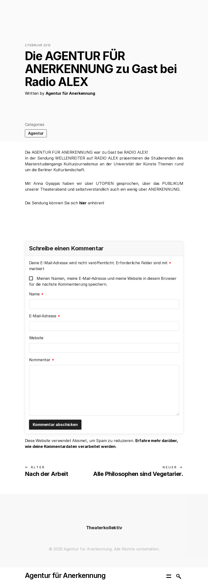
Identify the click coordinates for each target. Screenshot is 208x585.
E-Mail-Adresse (44, 315)
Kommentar (41, 359)
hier (83, 202)
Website (36, 337)
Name (36, 294)
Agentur (36, 133)
